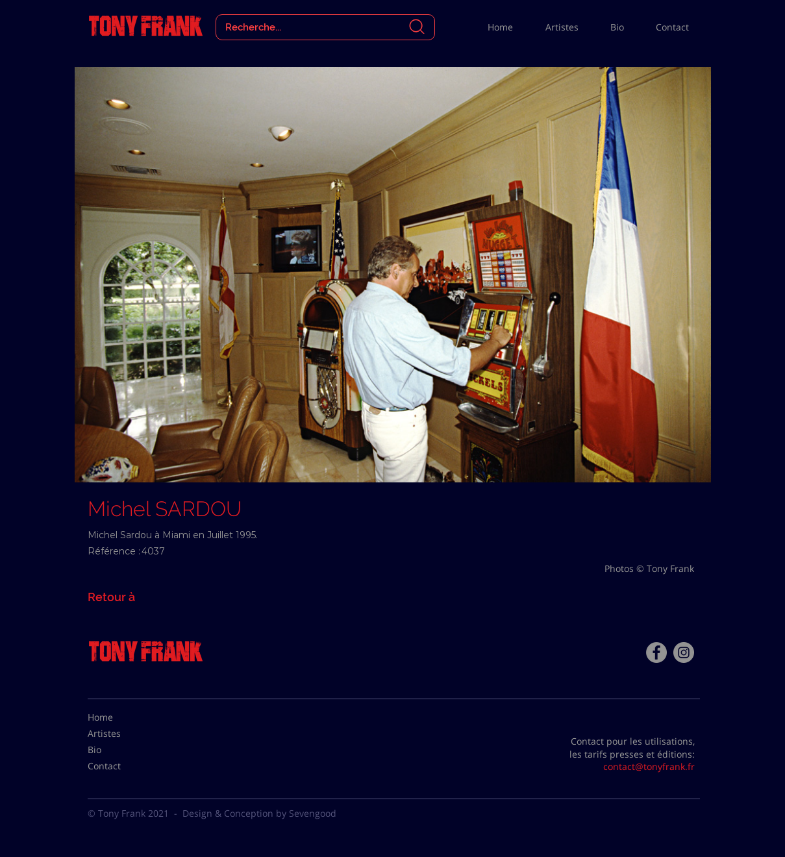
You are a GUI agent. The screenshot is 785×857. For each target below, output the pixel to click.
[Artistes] (120, 734)
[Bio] (120, 750)
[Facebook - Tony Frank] (656, 652)
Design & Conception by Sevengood (259, 813)
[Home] (120, 717)
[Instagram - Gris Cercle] (683, 652)
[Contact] (120, 766)
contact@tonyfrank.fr (649, 766)
